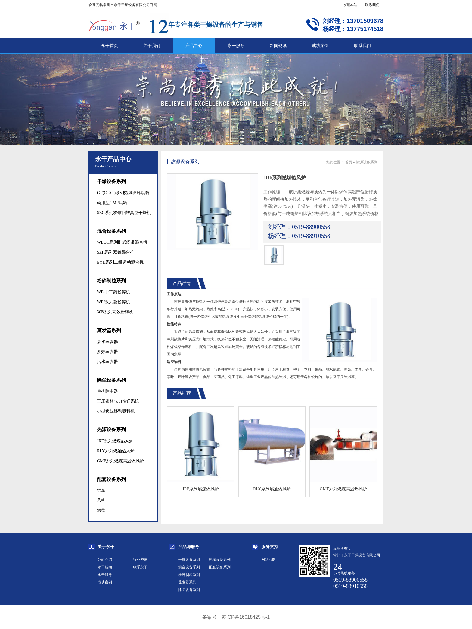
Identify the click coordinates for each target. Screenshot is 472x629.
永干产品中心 (113, 159)
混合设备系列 (111, 231)
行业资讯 (140, 560)
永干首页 (109, 45)
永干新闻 (105, 567)
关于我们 (151, 45)
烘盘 (101, 510)
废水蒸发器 (107, 342)
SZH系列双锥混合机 (115, 252)
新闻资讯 (278, 45)
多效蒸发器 (107, 351)
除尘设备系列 (111, 380)
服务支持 (269, 547)
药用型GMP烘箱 (112, 203)
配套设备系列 (111, 479)
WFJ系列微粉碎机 (113, 302)
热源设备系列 (111, 429)
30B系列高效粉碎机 (115, 312)
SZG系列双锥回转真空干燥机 (124, 212)
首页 (348, 162)
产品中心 (193, 45)
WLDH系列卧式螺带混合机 (122, 242)
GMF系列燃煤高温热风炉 (120, 461)
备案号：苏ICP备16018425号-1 (236, 617)
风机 (101, 500)
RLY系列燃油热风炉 (116, 451)
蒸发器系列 (109, 330)
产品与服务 (188, 547)
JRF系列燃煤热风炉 (115, 441)
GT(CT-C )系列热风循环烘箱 (123, 193)
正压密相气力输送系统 (118, 401)
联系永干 (140, 567)
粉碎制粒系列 (111, 280)
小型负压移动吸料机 (116, 411)
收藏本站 (350, 5)
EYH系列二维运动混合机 (120, 262)
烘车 (101, 490)
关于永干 (106, 547)
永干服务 (236, 45)
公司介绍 (105, 560)
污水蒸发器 (107, 361)
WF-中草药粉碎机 (113, 292)
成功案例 (320, 45)
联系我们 (372, 5)
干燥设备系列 (111, 181)
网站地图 (268, 560)
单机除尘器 (107, 391)
